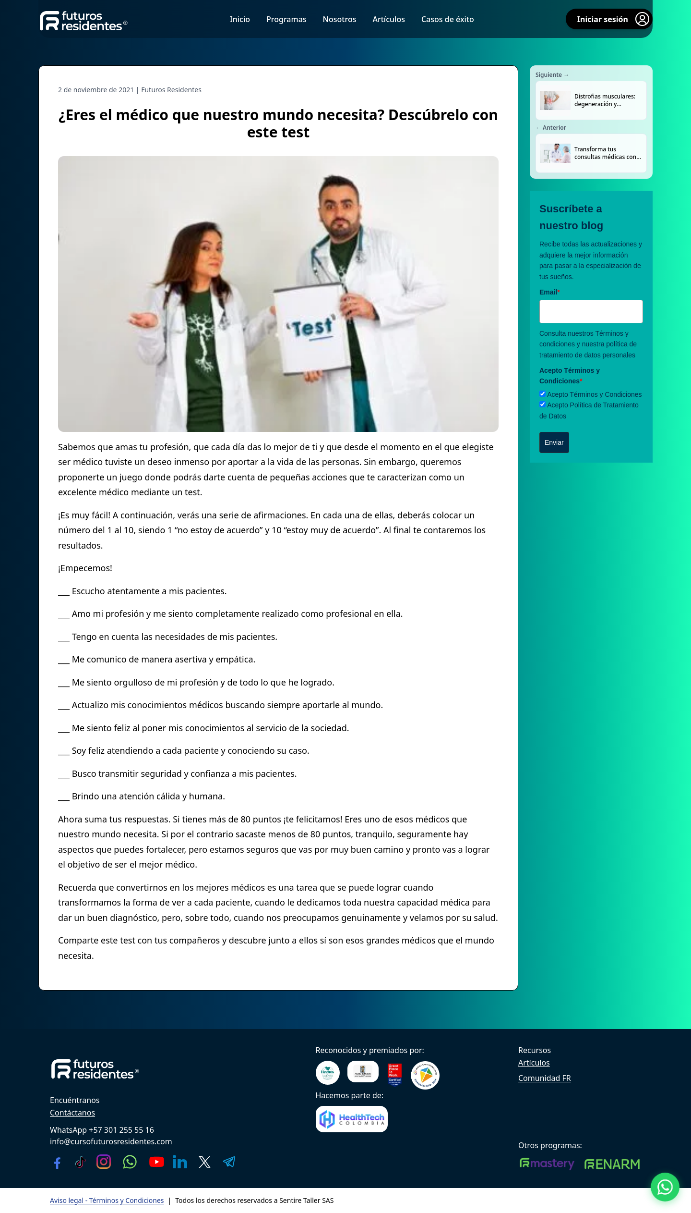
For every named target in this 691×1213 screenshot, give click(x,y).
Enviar (554, 442)
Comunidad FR (544, 1078)
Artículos (534, 1062)
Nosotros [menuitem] (340, 19)
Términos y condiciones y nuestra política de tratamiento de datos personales (588, 344)
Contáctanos (72, 1112)
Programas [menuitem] (286, 19)
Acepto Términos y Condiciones (594, 394)
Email (549, 292)
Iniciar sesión (614, 19)
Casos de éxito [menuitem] (447, 19)
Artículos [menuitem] (388, 19)
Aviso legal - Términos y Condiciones (107, 1200)
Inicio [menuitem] (240, 19)
